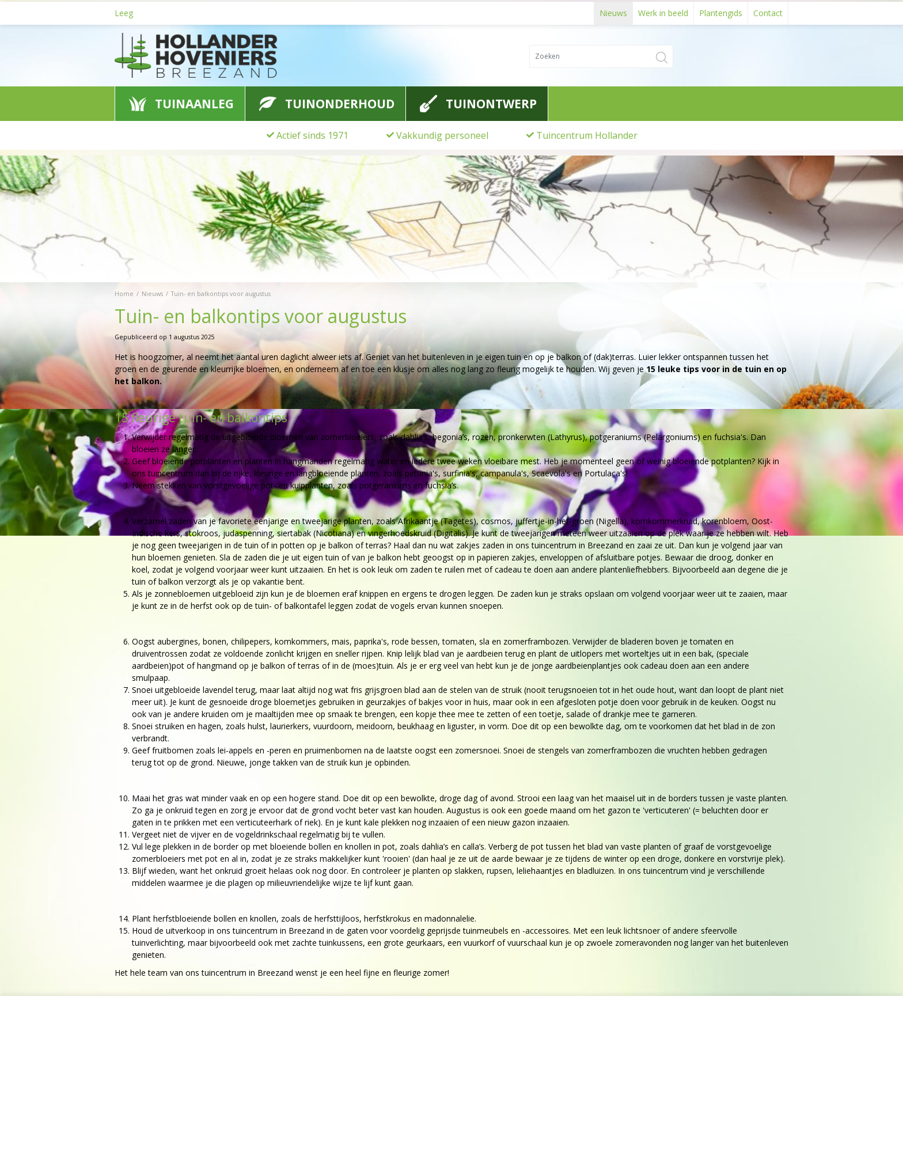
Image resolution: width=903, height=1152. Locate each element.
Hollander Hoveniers (167, 1049)
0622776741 (146, 1092)
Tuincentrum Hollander (587, 135)
